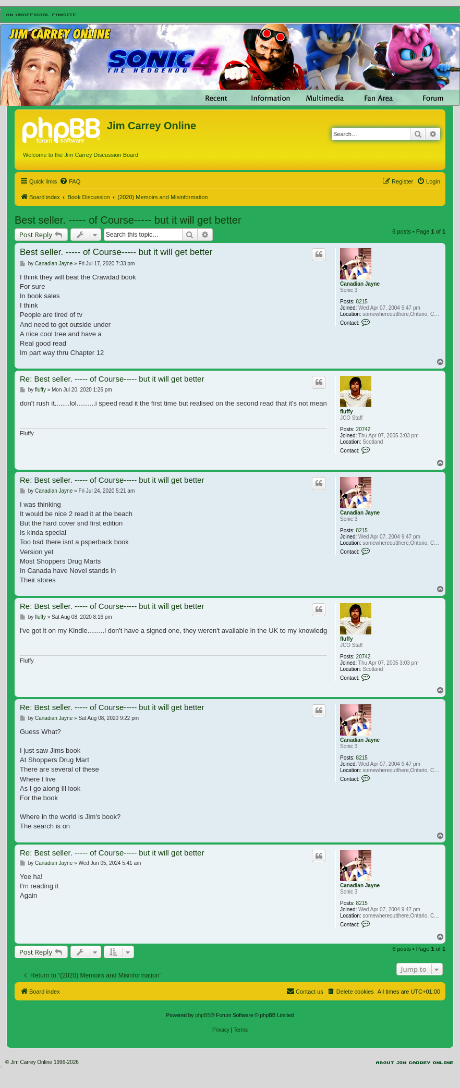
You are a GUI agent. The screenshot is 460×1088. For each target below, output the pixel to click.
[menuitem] (69, 181)
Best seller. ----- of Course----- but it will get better (128, 220)
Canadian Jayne (360, 284)
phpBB (203, 1015)
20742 (363, 429)
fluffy (346, 411)
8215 (362, 301)
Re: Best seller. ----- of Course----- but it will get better (112, 378)
